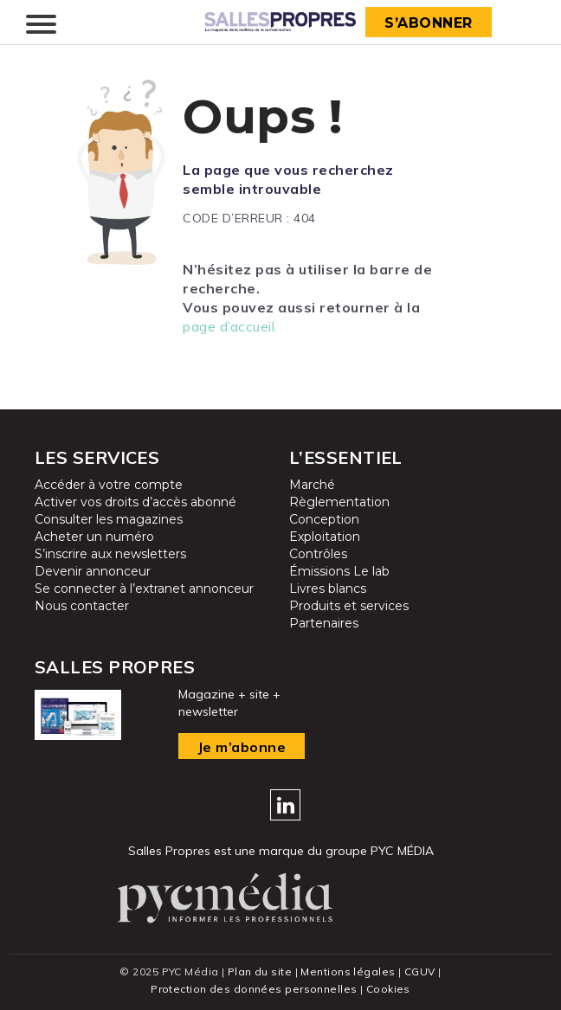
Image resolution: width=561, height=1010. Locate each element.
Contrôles (318, 554)
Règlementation (339, 502)
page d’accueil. (230, 326)
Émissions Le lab (339, 571)
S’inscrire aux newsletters (110, 554)
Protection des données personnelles (254, 988)
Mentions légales (347, 971)
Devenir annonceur (93, 571)
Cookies (388, 988)
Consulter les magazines (109, 519)
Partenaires (323, 623)
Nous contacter (82, 606)
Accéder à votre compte (109, 484)
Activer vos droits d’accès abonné (135, 502)
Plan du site (260, 971)
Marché (312, 484)
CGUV (419, 971)
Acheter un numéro (94, 536)
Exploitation (324, 536)
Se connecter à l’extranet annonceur (144, 588)
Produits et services (349, 606)
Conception (324, 519)
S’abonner (428, 23)
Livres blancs (327, 588)
